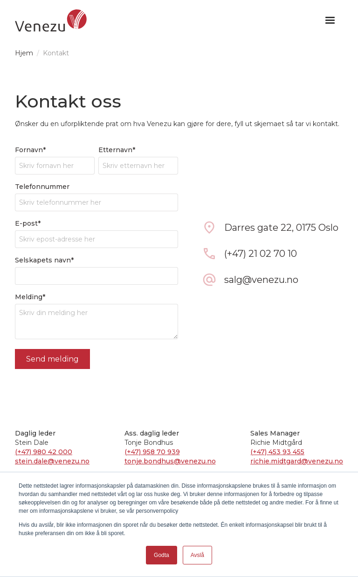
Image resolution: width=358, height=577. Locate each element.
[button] (330, 20)
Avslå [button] (197, 555)
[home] (51, 20)
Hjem (24, 53)
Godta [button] (161, 555)
